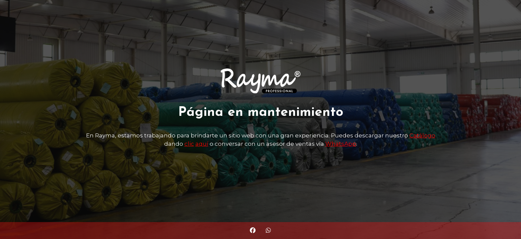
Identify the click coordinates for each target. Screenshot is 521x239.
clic (189, 143)
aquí (201, 143)
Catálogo (422, 135)
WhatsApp (340, 143)
